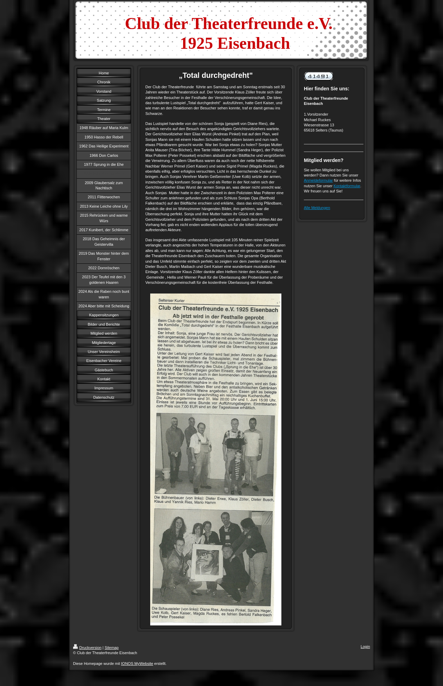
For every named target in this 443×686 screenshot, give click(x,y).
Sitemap (111, 648)
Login (365, 646)
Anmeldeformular (318, 180)
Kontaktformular (347, 186)
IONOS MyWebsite (137, 663)
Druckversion (87, 648)
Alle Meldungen (317, 208)
